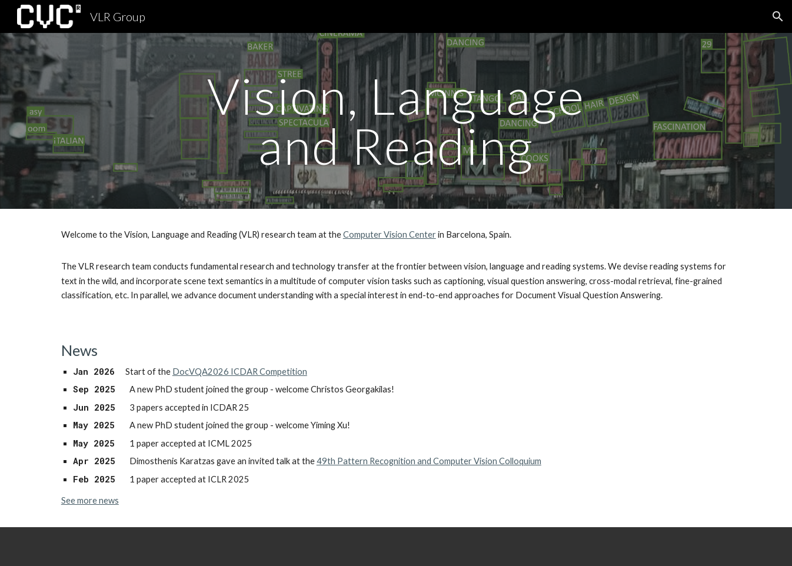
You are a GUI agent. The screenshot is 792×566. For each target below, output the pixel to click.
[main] (396, 121)
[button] (778, 16)
